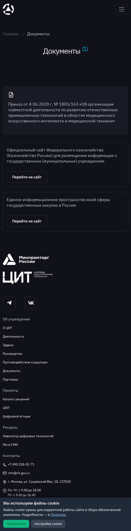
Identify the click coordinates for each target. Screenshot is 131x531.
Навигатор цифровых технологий (28, 436)
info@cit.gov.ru (16, 473)
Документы (11, 371)
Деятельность (13, 336)
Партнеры (10, 379)
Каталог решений (16, 399)
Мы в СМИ (10, 445)
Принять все (16, 523)
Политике (58, 514)
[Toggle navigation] (121, 9)
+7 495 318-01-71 (18, 464)
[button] (65, 176)
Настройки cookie (48, 523)
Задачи (8, 345)
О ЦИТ (7, 328)
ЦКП (6, 408)
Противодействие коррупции (25, 362)
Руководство (12, 354)
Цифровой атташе (16, 416)
